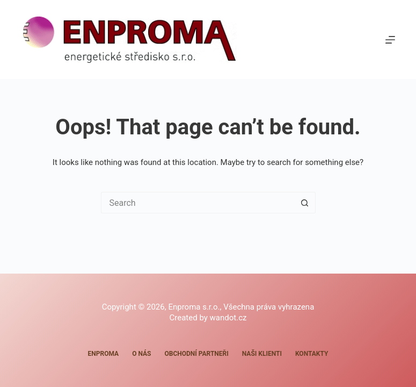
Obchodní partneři (196, 353)
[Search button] (305, 202)
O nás (141, 353)
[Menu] (390, 40)
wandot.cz (228, 317)
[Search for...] (197, 202)
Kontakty (311, 353)
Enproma (103, 353)
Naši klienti (262, 353)
